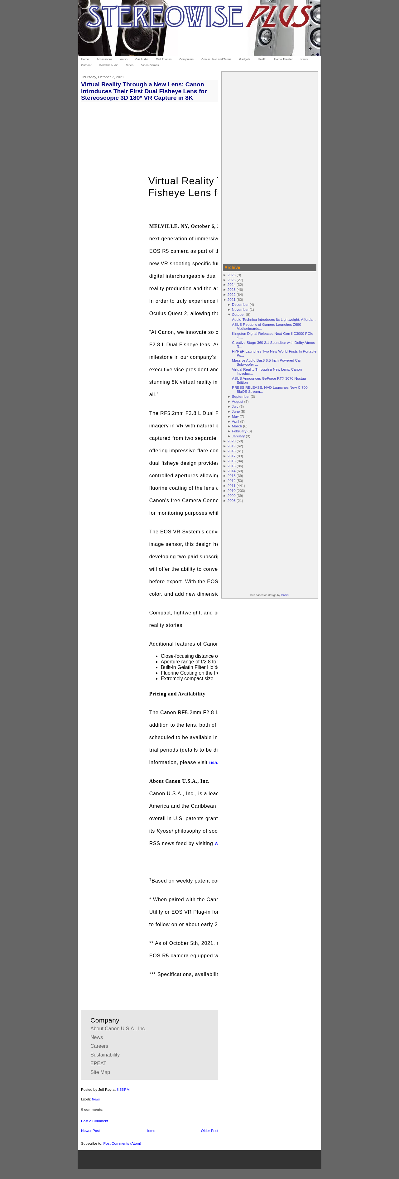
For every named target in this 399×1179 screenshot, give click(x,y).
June (236, 411)
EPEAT (98, 1063)
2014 (232, 471)
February (239, 431)
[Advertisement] (269, 166)
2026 (232, 275)
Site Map (100, 1072)
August (237, 401)
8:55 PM (123, 1089)
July (235, 406)
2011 (232, 486)
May (235, 416)
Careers (99, 1046)
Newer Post (90, 1130)
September (241, 396)
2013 (232, 476)
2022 (232, 294)
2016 (232, 461)
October (238, 314)
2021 (232, 299)
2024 (232, 284)
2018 (232, 451)
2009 (232, 495)
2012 (232, 481)
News (96, 1037)
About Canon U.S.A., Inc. (118, 1028)
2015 (232, 466)
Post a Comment (94, 1121)
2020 (232, 441)
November (240, 309)
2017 (232, 456)
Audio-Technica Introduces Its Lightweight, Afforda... (273, 319)
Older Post (209, 1130)
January (238, 436)
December (240, 304)
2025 (232, 280)
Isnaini (285, 595)
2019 (232, 446)
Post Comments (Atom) (122, 1143)
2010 (232, 490)
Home (150, 1130)
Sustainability (105, 1054)
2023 (232, 289)
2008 (232, 500)
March (237, 426)
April (235, 421)
